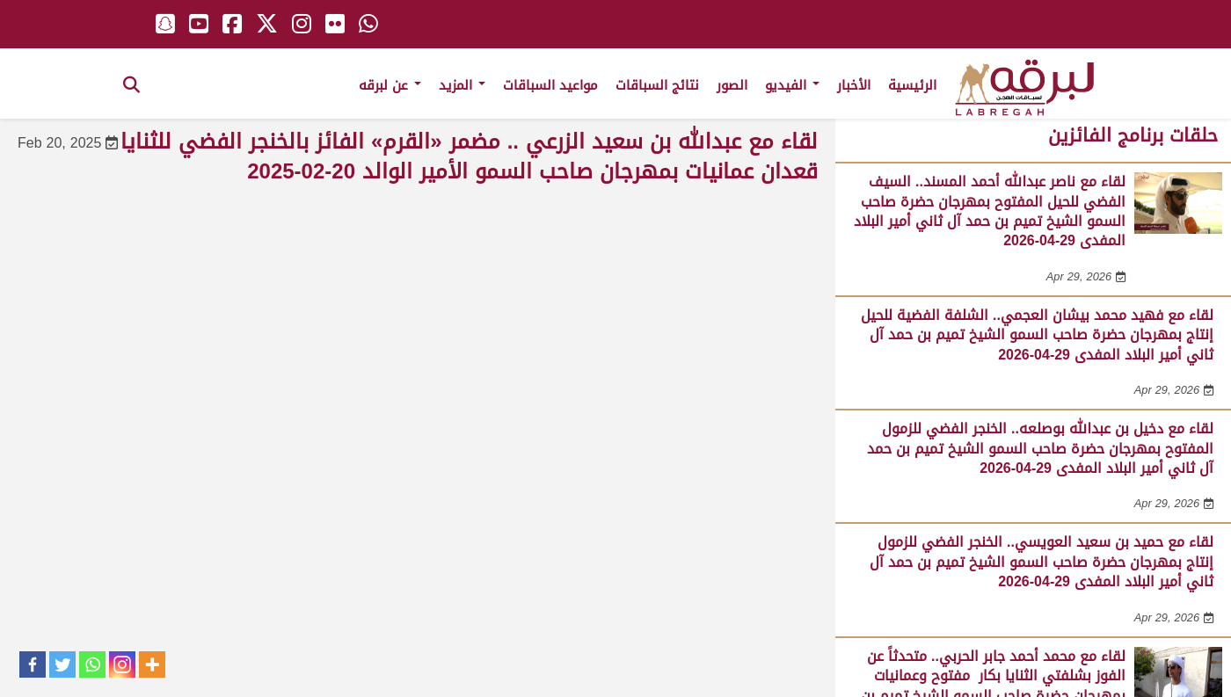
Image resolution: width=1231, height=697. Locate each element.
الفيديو (792, 85)
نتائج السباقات (657, 85)
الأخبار (853, 85)
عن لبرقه (390, 85)
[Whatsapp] (92, 664)
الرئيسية (912, 85)
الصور (732, 85)
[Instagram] (122, 664)
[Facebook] (32, 664)
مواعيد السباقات (550, 85)
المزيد (462, 85)
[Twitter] (62, 664)
